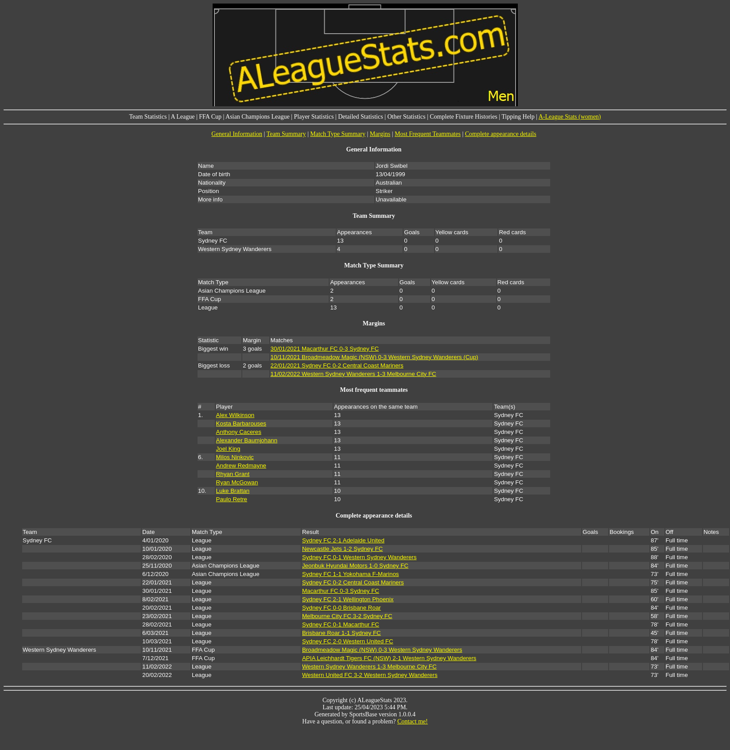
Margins (380, 134)
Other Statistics (406, 116)
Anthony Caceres (238, 432)
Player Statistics (314, 116)
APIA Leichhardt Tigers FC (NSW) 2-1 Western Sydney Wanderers (389, 658)
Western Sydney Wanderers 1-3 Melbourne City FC (369, 666)
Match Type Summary (337, 134)
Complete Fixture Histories (463, 116)
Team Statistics (148, 116)
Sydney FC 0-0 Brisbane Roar (341, 607)
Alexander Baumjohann (247, 440)
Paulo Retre (231, 499)
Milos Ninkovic (235, 457)
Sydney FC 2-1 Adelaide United (343, 540)
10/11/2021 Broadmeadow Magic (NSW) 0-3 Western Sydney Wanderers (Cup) (374, 357)
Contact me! (412, 721)
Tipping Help (518, 116)
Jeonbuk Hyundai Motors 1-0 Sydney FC (355, 565)
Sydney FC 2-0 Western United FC (347, 641)
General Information (236, 134)
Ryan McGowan (237, 482)
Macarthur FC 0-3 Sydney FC (340, 591)
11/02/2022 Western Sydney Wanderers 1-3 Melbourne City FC (353, 374)
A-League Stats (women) (570, 116)
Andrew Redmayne (241, 465)
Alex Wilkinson (235, 415)
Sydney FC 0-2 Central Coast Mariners (353, 582)
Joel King (228, 448)
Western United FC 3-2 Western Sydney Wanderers (370, 675)
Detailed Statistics (360, 116)
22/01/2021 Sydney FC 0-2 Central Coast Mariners (337, 365)
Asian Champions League (257, 116)
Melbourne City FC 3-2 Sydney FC (347, 616)
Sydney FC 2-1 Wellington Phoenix (347, 599)
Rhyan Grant (233, 474)
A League (182, 116)
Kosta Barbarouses (241, 423)
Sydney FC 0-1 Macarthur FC (340, 624)
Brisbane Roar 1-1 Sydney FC (341, 633)
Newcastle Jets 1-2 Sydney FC (342, 548)
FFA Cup (210, 116)
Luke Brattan (233, 490)
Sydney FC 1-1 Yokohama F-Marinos (350, 574)
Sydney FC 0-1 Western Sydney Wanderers (359, 557)
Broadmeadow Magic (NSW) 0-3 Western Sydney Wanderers (382, 649)
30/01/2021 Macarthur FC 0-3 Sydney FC (325, 348)
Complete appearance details (500, 134)
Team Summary (286, 134)
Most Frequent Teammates (428, 134)
